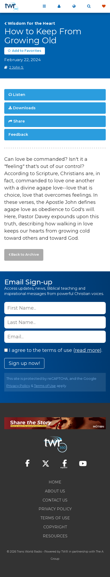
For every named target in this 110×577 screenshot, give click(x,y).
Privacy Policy (18, 386)
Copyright (55, 527)
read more (87, 350)
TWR (64, 551)
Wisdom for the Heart (31, 23)
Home (55, 482)
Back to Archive (25, 254)
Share (19, 121)
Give (103, 6)
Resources (55, 536)
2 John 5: (16, 67)
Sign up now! (24, 363)
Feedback (18, 134)
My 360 (59, 6)
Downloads (24, 108)
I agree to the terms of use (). (53, 350)
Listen (19, 94)
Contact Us (55, 500)
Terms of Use (45, 386)
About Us (55, 491)
